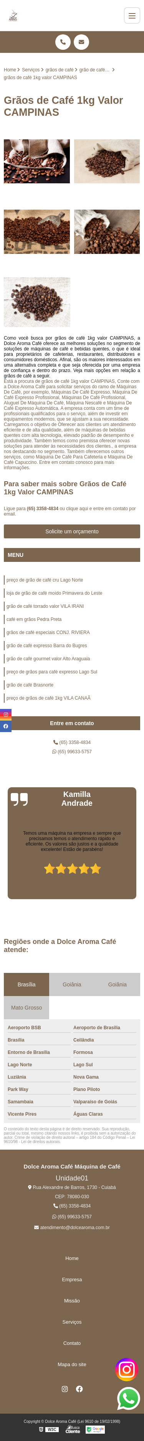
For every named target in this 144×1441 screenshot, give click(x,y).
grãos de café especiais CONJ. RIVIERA (48, 632)
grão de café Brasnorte (30, 685)
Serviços (72, 1322)
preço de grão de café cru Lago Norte (45, 580)
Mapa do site (72, 1364)
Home (72, 1258)
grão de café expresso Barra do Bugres (47, 645)
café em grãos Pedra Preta (34, 619)
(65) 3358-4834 (43, 508)
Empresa (72, 1279)
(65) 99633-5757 (72, 751)
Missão (72, 1301)
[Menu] (132, 15)
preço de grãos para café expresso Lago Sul (52, 672)
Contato (72, 1343)
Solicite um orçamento (72, 531)
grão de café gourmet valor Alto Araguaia (48, 658)
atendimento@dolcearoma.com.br (71, 1227)
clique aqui (77, 508)
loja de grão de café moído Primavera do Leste (54, 593)
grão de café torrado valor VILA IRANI (45, 606)
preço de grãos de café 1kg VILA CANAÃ (49, 698)
